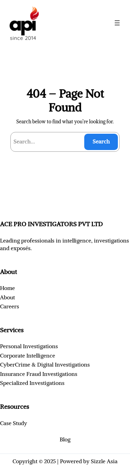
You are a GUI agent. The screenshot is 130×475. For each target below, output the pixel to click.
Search (101, 141)
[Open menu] (117, 23)
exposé (19, 248)
